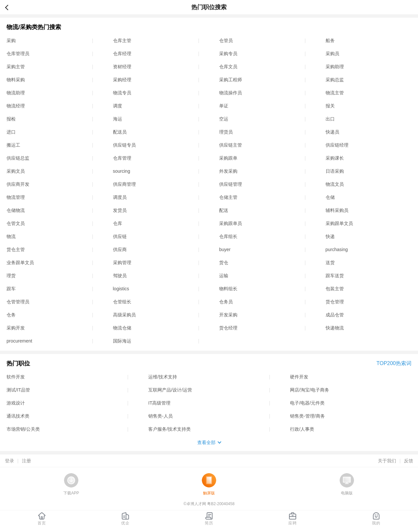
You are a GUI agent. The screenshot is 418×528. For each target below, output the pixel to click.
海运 (117, 118)
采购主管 (16, 66)
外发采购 (228, 171)
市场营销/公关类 (23, 429)
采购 (11, 40)
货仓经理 (228, 327)
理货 (11, 275)
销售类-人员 (160, 416)
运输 (223, 275)
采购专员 (228, 53)
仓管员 (226, 40)
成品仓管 (335, 314)
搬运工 (13, 145)
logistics (121, 288)
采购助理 (335, 66)
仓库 (117, 223)
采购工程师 (230, 79)
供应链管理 (230, 184)
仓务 (11, 314)
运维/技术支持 (162, 376)
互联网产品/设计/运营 (170, 389)
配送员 (120, 132)
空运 (223, 118)
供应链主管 (230, 145)
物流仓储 (122, 327)
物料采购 (16, 79)
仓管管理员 (18, 301)
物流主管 (335, 92)
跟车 (11, 288)
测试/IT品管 (18, 389)
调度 (117, 105)
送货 (330, 262)
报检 (11, 118)
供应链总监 (18, 158)
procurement (19, 341)
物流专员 (122, 92)
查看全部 (206, 442)
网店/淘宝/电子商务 (309, 389)
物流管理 (16, 197)
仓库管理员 (18, 53)
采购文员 (16, 171)
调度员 (120, 197)
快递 (330, 236)
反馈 (408, 460)
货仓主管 (16, 249)
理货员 (226, 132)
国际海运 (122, 341)
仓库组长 (228, 236)
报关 (330, 105)
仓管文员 (16, 223)
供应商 (120, 249)
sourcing (121, 171)
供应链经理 (337, 145)
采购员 (332, 53)
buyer (225, 249)
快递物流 (335, 327)
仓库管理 (122, 158)
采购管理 (122, 262)
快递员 (332, 132)
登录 (9, 460)
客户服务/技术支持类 (169, 429)
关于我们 (387, 460)
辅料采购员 (337, 210)
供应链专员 (124, 145)
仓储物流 (16, 210)
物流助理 (16, 92)
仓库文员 (228, 66)
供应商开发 (18, 184)
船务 (330, 40)
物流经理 (16, 105)
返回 (9, 7)
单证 (223, 105)
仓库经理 (122, 53)
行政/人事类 (302, 429)
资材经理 (122, 66)
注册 (26, 460)
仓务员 (226, 301)
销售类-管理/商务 (307, 416)
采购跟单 (228, 158)
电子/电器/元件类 (307, 403)
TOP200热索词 (394, 363)
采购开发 (16, 327)
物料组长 (228, 288)
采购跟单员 (230, 223)
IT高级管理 (159, 403)
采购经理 (122, 79)
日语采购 (335, 171)
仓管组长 (122, 301)
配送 (223, 210)
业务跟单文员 (20, 262)
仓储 (330, 197)
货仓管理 (335, 301)
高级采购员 (124, 314)
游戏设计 (16, 403)
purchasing (337, 249)
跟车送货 (335, 275)
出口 (330, 118)
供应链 (120, 236)
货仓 (223, 262)
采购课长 (335, 158)
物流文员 (335, 184)
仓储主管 (228, 197)
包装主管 (335, 288)
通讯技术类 (18, 416)
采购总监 (335, 79)
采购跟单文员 (339, 223)
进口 (11, 132)
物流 (11, 236)
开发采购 (228, 314)
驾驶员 (120, 275)
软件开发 (16, 376)
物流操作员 (230, 92)
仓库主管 (122, 40)
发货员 (120, 210)
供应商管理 (124, 184)
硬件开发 (299, 376)
